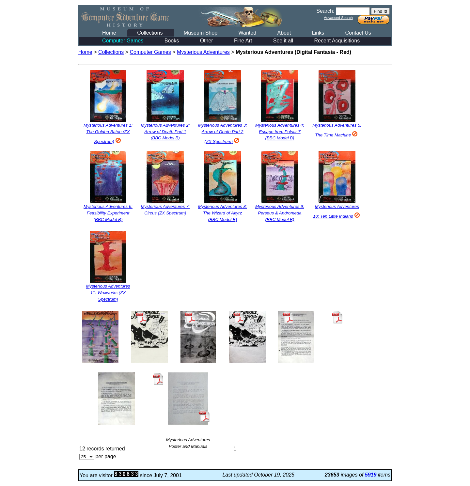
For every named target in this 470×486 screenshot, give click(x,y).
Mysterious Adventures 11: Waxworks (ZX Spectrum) (108, 293)
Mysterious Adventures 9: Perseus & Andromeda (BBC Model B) (279, 213)
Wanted (247, 33)
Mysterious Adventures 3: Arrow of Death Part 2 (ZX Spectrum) (222, 133)
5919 (371, 475)
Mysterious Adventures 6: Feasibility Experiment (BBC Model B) (108, 213)
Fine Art (243, 40)
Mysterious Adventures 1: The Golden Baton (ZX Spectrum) (108, 133)
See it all (283, 40)
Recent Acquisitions (337, 40)
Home (109, 33)
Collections (150, 33)
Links (318, 33)
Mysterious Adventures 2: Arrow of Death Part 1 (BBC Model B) (165, 132)
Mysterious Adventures (203, 52)
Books (171, 40)
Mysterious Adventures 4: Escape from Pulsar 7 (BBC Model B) (279, 132)
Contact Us (358, 33)
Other (206, 40)
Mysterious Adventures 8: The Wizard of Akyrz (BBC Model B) (222, 213)
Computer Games (122, 40)
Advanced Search (338, 18)
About (284, 33)
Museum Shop (200, 33)
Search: (325, 11)
